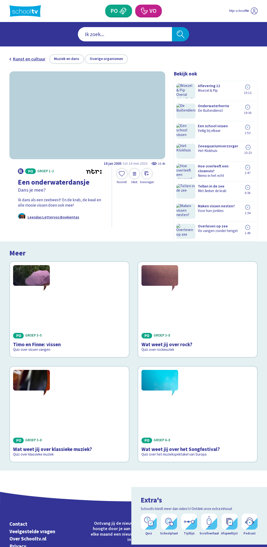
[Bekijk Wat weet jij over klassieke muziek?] (69, 354)
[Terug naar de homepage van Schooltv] (25, 11)
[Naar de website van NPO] (254, 11)
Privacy (17, 472)
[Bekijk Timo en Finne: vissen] (69, 279)
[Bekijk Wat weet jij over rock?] (198, 279)
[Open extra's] (252, 530)
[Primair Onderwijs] (123, 11)
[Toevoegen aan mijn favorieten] (122, 176)
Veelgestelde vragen (32, 457)
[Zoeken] (180, 34)
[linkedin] (243, 462)
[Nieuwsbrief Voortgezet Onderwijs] (165, 482)
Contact (18, 450)
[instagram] (233, 462)
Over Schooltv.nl (27, 464)
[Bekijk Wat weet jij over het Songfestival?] (198, 354)
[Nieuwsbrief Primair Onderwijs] (102, 482)
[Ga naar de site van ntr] (250, 507)
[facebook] (222, 462)
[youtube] (254, 462)
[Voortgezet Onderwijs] (144, 11)
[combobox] (125, 34)
